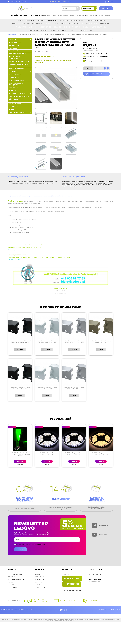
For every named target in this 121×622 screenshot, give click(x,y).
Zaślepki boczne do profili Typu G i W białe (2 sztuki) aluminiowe (47, 341)
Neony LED (66, 27)
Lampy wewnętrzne (20, 27)
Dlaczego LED (40, 587)
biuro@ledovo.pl (95, 574)
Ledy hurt (11, 584)
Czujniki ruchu (104, 23)
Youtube (22, 1)
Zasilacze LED (42, 20)
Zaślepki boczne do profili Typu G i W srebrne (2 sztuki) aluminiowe (74, 341)
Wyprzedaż (35, 15)
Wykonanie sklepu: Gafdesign (109, 609)
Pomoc (78, 15)
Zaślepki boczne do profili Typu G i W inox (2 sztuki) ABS (100, 341)
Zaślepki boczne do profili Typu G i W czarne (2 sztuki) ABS (20, 387)
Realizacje (64, 15)
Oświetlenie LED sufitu (77, 20)
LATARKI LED (65, 30)
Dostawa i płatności (15, 574)
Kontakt (85, 15)
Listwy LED (93, 15)
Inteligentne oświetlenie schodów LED (45, 23)
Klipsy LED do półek (68, 23)
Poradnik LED (39, 579)
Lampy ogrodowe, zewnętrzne (40, 27)
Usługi (71, 15)
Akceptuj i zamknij (68, 620)
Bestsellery (24, 15)
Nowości (14, 15)
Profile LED (52, 20)
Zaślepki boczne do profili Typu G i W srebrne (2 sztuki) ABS (74, 387)
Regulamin (11, 577)
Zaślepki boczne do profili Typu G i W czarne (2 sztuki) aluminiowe (20, 341)
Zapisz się (20, 549)
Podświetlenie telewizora (60, 17)
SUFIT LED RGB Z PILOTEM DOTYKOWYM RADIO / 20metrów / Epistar (20, 454)
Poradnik (55, 15)
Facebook (12, 1)
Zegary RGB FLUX (91, 23)
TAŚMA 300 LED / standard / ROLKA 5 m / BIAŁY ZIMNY (47, 453)
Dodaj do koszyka (98, 74)
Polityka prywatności (16, 579)
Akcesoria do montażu (80, 27)
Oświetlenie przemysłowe (38, 30)
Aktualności (45, 15)
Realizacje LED (40, 584)
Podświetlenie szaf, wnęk (21, 23)
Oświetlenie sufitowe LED (98, 27)
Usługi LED (38, 582)
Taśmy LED (19, 20)
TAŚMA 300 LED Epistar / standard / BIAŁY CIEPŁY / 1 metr (101, 453)
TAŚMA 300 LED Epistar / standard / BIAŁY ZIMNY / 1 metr (74, 453)
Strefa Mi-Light (54, 30)
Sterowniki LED (104, 15)
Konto (110, 1)
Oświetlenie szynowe (84, 30)
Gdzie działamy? (13, 587)
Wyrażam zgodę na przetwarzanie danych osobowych (30, 544)
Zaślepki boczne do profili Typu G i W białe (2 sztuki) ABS (47, 387)
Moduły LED (57, 27)
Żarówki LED (63, 20)
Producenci (39, 574)
